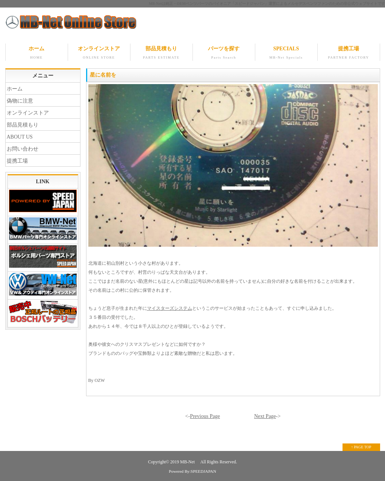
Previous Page (205, 416)
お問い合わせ (22, 149)
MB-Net (188, 462)
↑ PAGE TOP (361, 447)
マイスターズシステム (169, 308)
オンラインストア (99, 53)
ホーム (37, 53)
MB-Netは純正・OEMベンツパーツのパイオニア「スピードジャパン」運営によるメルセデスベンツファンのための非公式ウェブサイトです (267, 4)
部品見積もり (161, 53)
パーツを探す (224, 53)
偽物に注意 (20, 101)
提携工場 (349, 53)
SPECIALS (286, 53)
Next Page (265, 416)
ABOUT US (20, 137)
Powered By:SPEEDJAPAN (192, 471)
